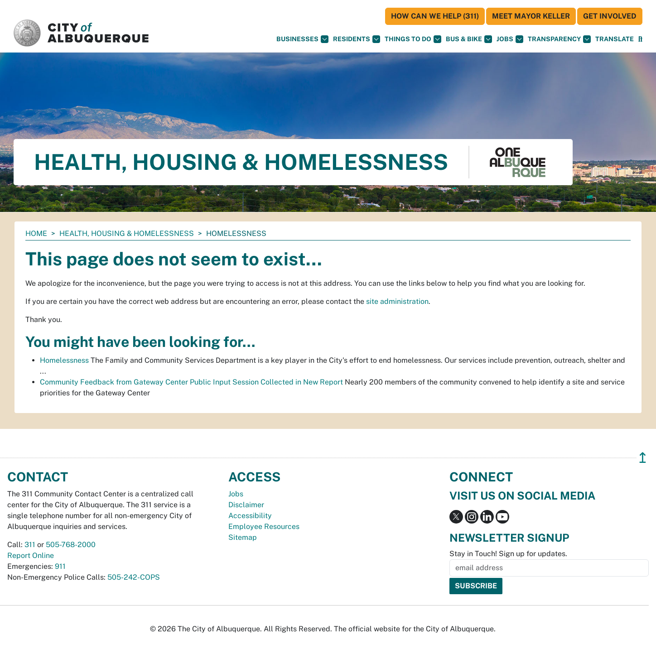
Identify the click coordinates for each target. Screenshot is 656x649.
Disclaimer (246, 504)
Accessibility (250, 515)
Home (36, 233)
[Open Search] (640, 39)
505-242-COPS (133, 577)
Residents (356, 39)
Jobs (510, 39)
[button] (614, 39)
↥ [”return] (643, 457)
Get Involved (610, 16)
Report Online (30, 555)
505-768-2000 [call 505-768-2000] (71, 544)
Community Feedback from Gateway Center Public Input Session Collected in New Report (191, 382)
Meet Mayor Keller (531, 16)
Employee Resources (263, 526)
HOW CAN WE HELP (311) (435, 16)
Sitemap (242, 537)
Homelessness (64, 360)
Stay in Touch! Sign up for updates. (508, 553)
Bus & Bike (469, 39)
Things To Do (413, 39)
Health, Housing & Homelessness (126, 233)
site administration (397, 301)
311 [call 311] (29, 544)
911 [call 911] (60, 566)
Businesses (302, 39)
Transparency (559, 39)
